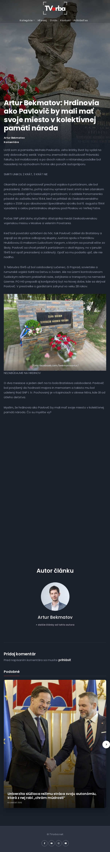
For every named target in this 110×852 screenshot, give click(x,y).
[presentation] (106, 744)
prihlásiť (64, 660)
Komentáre (11, 142)
